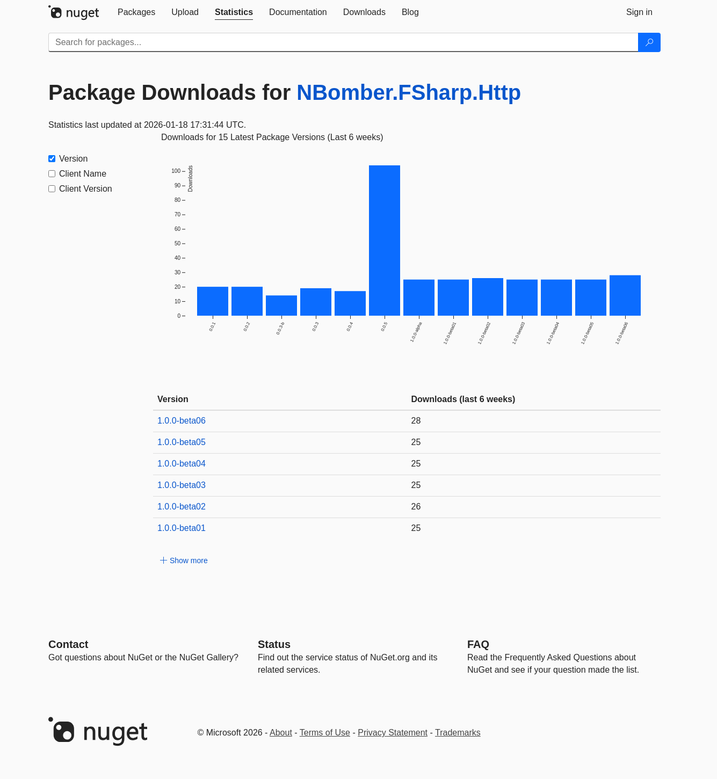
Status (274, 644)
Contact (68, 644)
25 (416, 442)
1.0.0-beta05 (181, 442)
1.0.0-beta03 (181, 485)
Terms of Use (325, 732)
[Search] (649, 42)
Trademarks (458, 732)
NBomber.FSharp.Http (408, 92)
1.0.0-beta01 (181, 528)
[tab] (136, 12)
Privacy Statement (393, 732)
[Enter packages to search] (343, 42)
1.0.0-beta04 (181, 463)
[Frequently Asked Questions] (478, 644)
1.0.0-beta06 (181, 420)
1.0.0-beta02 (181, 506)
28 (416, 420)
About (281, 732)
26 (416, 506)
